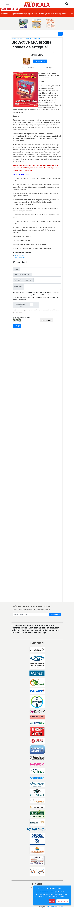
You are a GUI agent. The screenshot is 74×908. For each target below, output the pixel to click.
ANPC (60, 907)
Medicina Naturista (35, 39)
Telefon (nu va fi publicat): (23, 280)
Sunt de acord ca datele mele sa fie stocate (27, 304)
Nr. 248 (27, 39)
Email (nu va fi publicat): (22, 275)
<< (60, 34)
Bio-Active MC (20, 258)
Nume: (16, 269)
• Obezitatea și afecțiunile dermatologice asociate (19, 14)
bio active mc (19, 255)
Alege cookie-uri (62, 901)
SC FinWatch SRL (51, 907)
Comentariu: (18, 286)
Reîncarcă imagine (46, 320)
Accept (51, 901)
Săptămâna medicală (18, 39)
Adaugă (17, 326)
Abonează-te (55, 614)
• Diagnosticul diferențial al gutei (49, 14)
